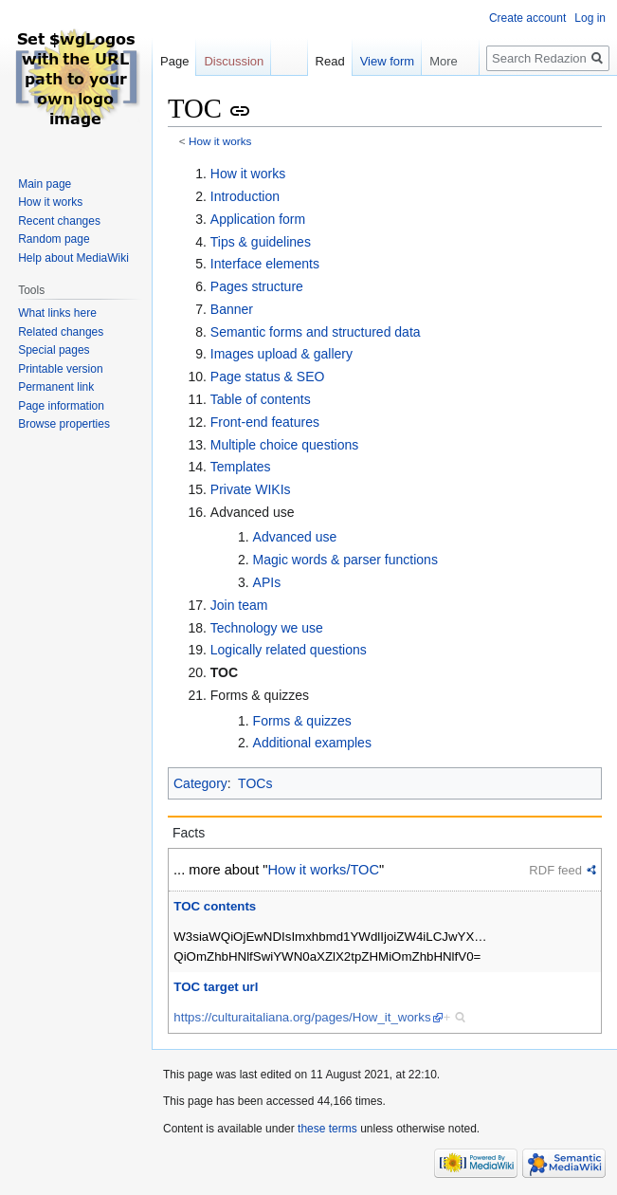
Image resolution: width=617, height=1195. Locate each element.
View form (378, 61)
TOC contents (214, 906)
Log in (590, 18)
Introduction (245, 196)
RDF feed (555, 870)
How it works (220, 141)
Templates (240, 466)
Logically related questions (288, 649)
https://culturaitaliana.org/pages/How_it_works (301, 1017)
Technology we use (266, 627)
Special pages (53, 350)
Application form (257, 219)
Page (174, 61)
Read (321, 61)
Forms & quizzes (302, 720)
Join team (239, 605)
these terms (327, 1128)
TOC (224, 672)
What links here (57, 313)
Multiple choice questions (284, 444)
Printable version (60, 369)
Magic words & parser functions (345, 559)
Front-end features (264, 422)
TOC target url (215, 987)
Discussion (233, 61)
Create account (527, 18)
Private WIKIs (250, 489)
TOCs (255, 783)
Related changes (60, 332)
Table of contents (260, 399)
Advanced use (295, 536)
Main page (44, 184)
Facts (188, 832)
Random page (53, 239)
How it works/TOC (324, 869)
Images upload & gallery (281, 353)
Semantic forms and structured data (315, 332)
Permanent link (56, 387)
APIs (267, 582)
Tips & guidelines (260, 241)
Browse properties (64, 424)
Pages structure (256, 286)
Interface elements (264, 263)
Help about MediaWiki (73, 258)
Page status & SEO (267, 376)
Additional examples (312, 742)
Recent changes (59, 221)
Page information (61, 406)
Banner (231, 309)
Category (200, 783)
